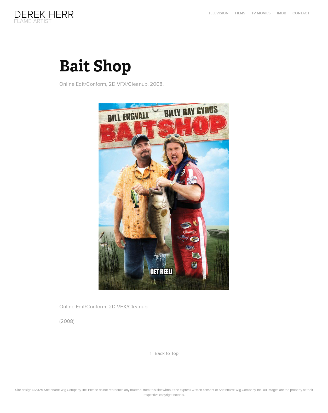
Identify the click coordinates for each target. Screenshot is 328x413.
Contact (300, 13)
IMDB (281, 13)
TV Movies (261, 13)
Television (218, 13)
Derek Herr (44, 14)
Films (240, 13)
